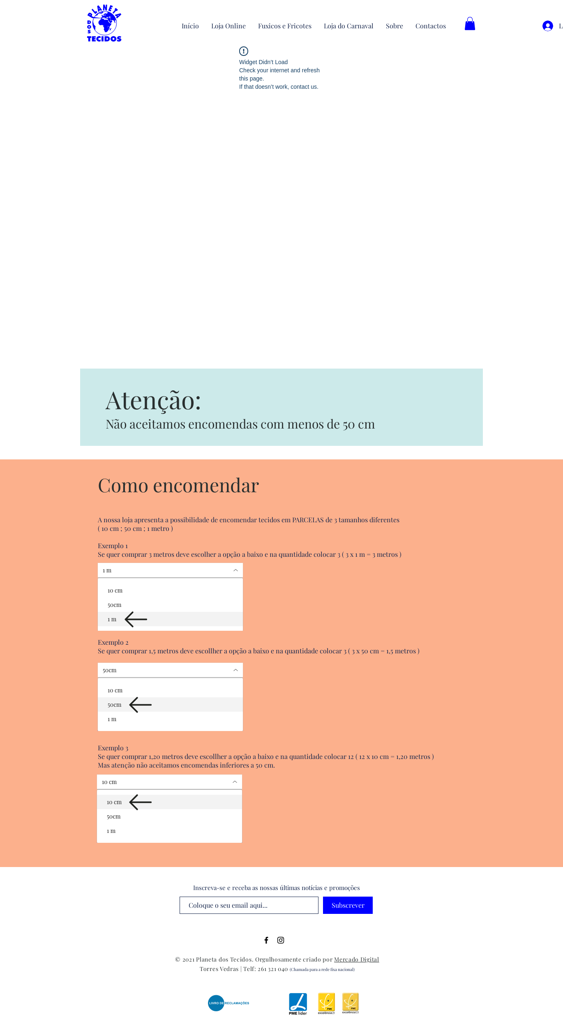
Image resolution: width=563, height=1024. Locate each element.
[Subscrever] (348, 905)
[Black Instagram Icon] (280, 940)
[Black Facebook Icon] (266, 940)
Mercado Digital (356, 959)
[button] (469, 23)
